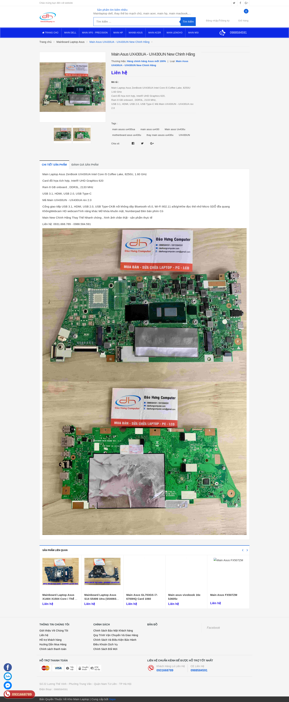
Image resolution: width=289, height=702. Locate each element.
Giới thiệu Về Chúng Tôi (53, 630)
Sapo (112, 699)
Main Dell (70, 32)
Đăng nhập (212, 20)
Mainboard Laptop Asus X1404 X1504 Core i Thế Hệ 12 (60, 598)
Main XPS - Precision (95, 32)
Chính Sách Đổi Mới (105, 649)
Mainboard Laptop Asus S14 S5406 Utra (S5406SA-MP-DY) (101, 598)
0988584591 (199, 670)
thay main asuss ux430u (160, 135)
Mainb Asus (136, 32)
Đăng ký (224, 20)
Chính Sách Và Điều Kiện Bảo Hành (114, 639)
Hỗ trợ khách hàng (50, 639)
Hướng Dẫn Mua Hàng (52, 644)
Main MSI (193, 32)
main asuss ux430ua (123, 129)
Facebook (213, 627)
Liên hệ (43, 635)
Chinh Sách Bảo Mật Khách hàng (113, 630)
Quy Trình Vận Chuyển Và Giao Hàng (115, 635)
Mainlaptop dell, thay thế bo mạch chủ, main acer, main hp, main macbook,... (142, 13)
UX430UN (184, 135)
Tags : (114, 123)
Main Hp (118, 32)
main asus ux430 (149, 129)
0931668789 (164, 670)
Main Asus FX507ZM (223, 594)
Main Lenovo (174, 32)
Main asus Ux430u (175, 129)
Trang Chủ (50, 32)
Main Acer (154, 32)
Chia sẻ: (115, 143)
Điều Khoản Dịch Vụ (105, 644)
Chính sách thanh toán (52, 649)
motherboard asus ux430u (126, 135)
